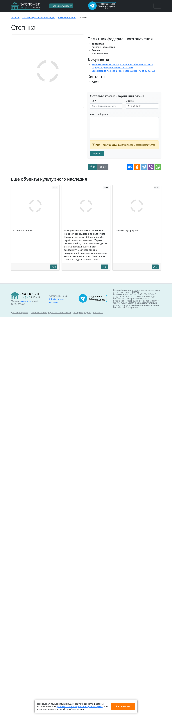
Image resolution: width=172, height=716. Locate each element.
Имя (93, 100)
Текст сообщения (99, 114)
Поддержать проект (61, 5)
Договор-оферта (19, 312)
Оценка (130, 100)
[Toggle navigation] (157, 6)
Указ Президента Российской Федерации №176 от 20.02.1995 (123, 70)
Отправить (97, 153)
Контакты (98, 312)
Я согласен (123, 706)
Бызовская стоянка (23, 230)
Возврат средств (82, 312)
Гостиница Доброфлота (127, 230)
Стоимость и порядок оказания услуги (51, 312)
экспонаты (25, 301)
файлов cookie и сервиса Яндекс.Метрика (80, 706)
